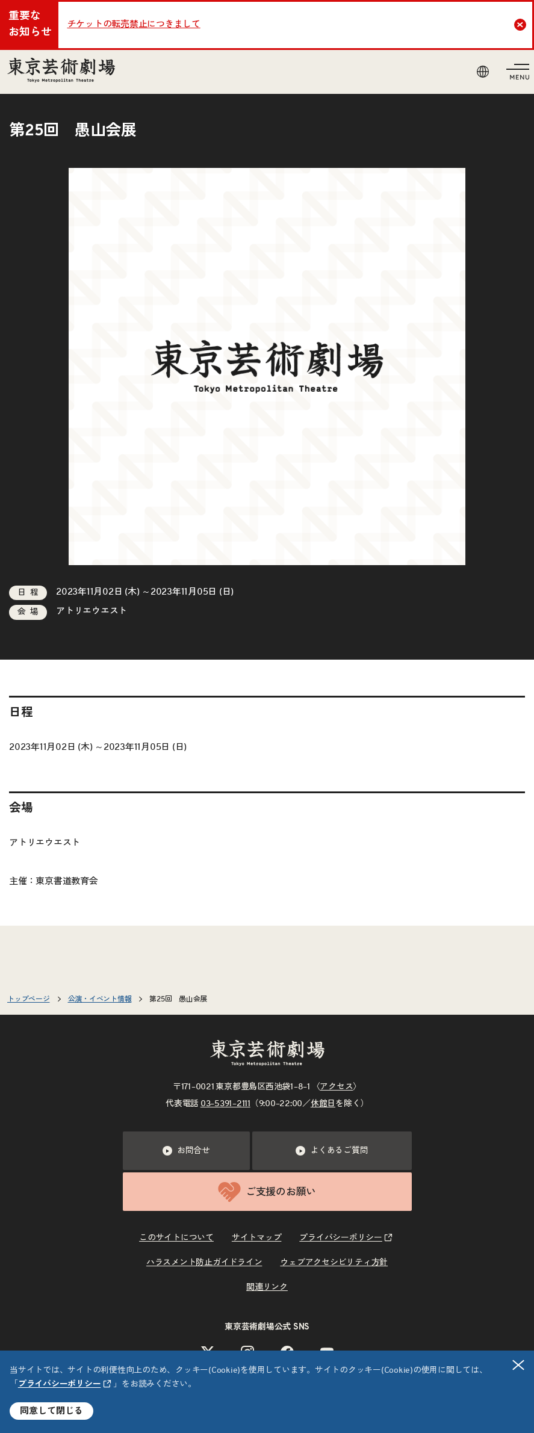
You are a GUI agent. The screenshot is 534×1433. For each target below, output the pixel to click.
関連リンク (267, 1287)
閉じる (519, 1365)
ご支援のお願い (267, 1192)
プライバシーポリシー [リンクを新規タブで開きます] (59, 1384)
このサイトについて (176, 1238)
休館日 (323, 1104)
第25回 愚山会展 (178, 999)
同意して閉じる (51, 1411)
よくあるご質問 (332, 1151)
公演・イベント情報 (100, 999)
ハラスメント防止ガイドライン (204, 1262)
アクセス (336, 1087)
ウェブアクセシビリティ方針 (334, 1262)
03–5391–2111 (225, 1104)
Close (521, 25)
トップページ (28, 999)
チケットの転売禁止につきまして (133, 24)
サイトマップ (257, 1238)
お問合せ (186, 1151)
